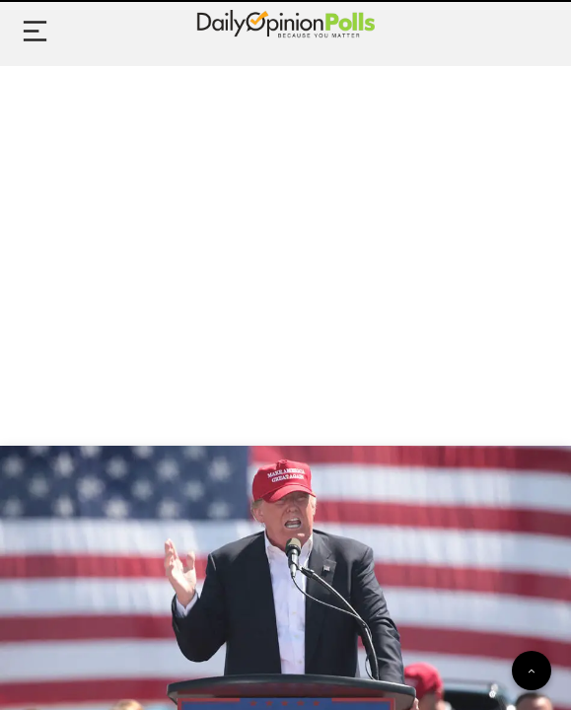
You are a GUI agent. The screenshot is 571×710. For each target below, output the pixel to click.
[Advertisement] (285, 234)
